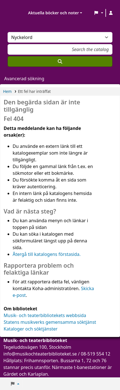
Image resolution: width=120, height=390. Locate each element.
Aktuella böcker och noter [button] (53, 12)
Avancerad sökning (24, 78)
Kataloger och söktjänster (30, 329)
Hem (7, 91)
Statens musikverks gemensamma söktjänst (50, 322)
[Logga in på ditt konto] (111, 13)
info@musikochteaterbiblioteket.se (40, 354)
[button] (98, 13)
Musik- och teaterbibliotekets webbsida (45, 315)
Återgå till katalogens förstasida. (47, 254)
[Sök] (60, 61)
